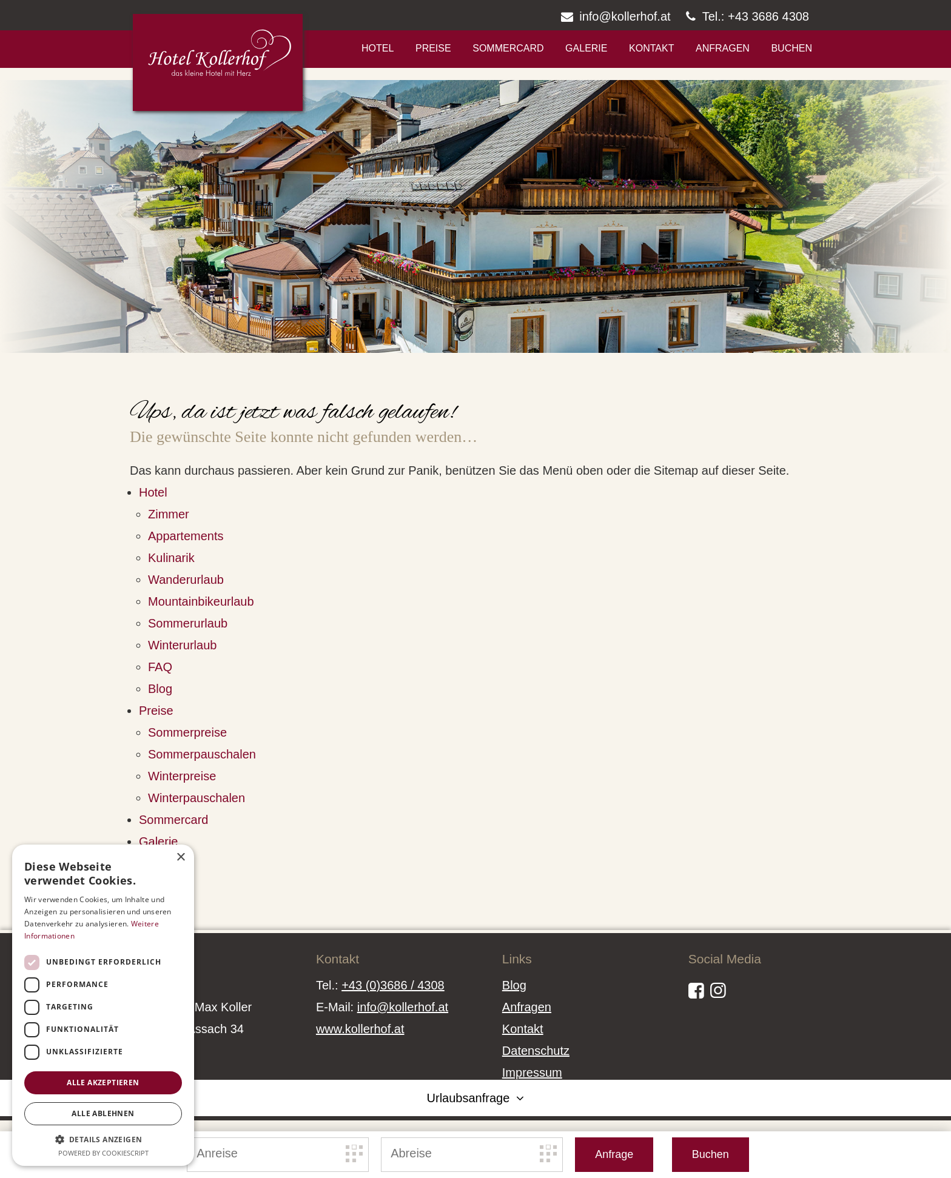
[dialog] (103, 1005)
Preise (433, 48)
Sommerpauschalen (202, 754)
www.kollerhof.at (360, 1029)
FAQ (160, 667)
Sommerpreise (187, 732)
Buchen (791, 48)
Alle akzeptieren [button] (103, 1082)
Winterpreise (182, 776)
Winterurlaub (182, 645)
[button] (103, 1139)
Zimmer (168, 514)
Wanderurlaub (186, 579)
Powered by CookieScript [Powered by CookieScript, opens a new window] (103, 1152)
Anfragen (723, 48)
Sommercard (507, 48)
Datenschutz (536, 1050)
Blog (160, 688)
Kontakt (651, 48)
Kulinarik (171, 557)
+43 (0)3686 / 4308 (393, 985)
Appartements (186, 536)
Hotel (377, 48)
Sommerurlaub (187, 623)
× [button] (180, 857)
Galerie (586, 48)
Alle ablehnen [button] (103, 1113)
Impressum (532, 1072)
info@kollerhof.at (402, 1007)
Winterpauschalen (196, 798)
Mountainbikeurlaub (201, 601)
